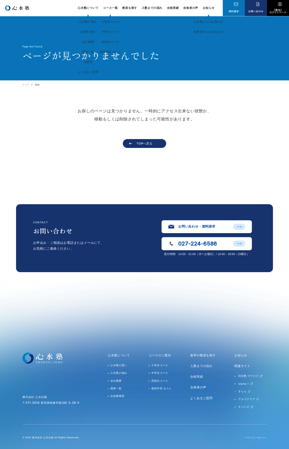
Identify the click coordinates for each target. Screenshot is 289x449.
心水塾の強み (118, 372)
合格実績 (173, 7)
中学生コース (159, 372)
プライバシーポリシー (254, 437)
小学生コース (159, 365)
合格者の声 (190, 7)
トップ (25, 84)
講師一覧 (115, 388)
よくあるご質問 (201, 398)
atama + (243, 383)
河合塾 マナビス (248, 375)
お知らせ (209, 7)
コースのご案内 (160, 355)
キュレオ (243, 406)
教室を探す (129, 7)
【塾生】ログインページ (278, 11)
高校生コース (159, 380)
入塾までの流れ (152, 7)
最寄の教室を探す (203, 355)
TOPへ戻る (144, 143)
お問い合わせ (255, 11)
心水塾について (119, 355)
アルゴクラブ (246, 399)
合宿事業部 (117, 396)
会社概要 (115, 380)
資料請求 (234, 11)
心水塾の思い (118, 365)
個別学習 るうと (161, 388)
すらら (242, 391)
